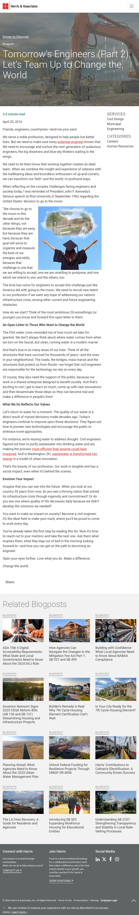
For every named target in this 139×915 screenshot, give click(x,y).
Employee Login (109, 900)
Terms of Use (65, 900)
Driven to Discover (16, 37)
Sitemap (94, 900)
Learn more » (19, 912)
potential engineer (71, 142)
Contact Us (12, 870)
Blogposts (9, 615)
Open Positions (61, 880)
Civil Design (115, 119)
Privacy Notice (81, 900)
